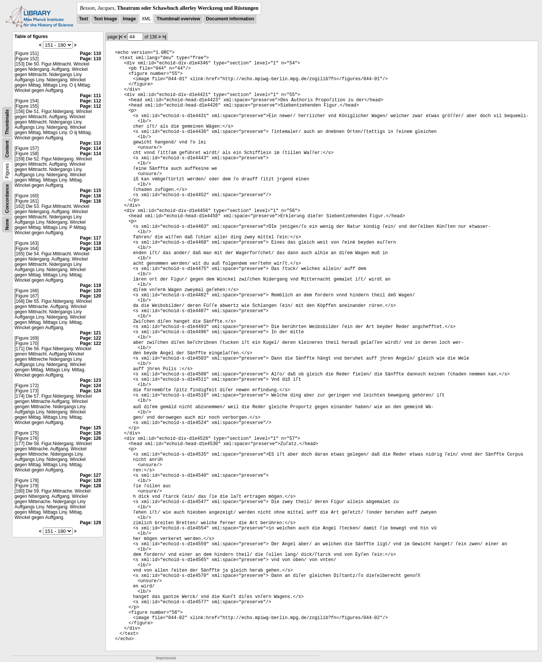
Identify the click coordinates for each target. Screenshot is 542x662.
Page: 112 (90, 101)
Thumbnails (7, 121)
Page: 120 (90, 290)
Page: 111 (90, 95)
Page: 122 (90, 338)
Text (83, 18)
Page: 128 (90, 480)
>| (164, 37)
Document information (230, 18)
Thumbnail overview (178, 18)
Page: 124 (90, 385)
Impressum (166, 658)
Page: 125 (90, 427)
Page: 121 (90, 333)
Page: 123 (90, 380)
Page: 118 (90, 243)
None (7, 224)
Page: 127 (90, 475)
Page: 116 (90, 195)
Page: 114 (90, 148)
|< (120, 37)
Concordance (7, 198)
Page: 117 (90, 238)
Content (7, 148)
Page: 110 (90, 53)
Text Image (105, 18)
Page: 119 (90, 285)
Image (129, 18)
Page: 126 (90, 433)
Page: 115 (90, 190)
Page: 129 (90, 522)
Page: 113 (90, 143)
